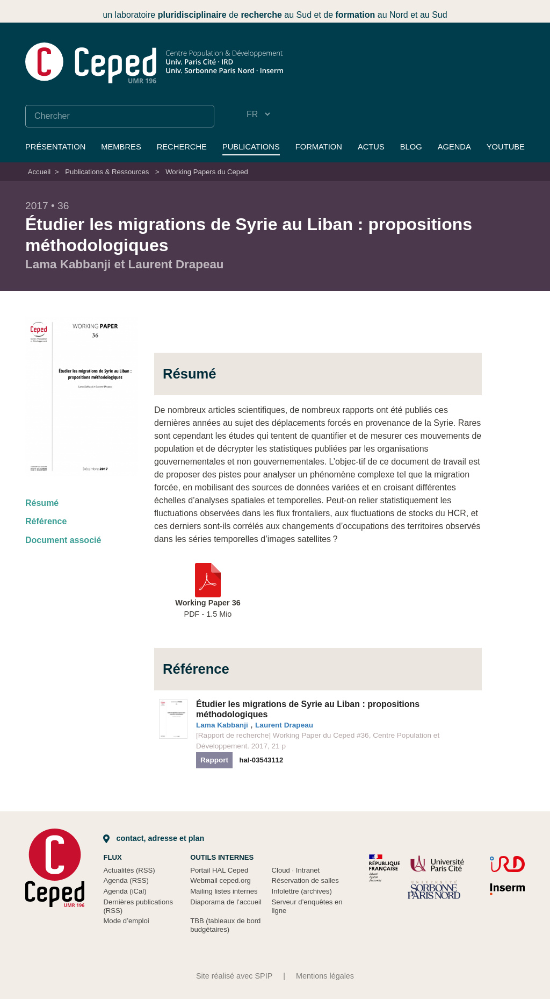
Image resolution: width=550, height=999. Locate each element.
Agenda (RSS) (126, 880)
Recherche (182, 146)
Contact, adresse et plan (153, 838)
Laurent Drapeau (284, 725)
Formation (318, 146)
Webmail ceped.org (220, 880)
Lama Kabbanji (222, 725)
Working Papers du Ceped (206, 172)
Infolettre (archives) (302, 891)
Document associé (63, 540)
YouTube (506, 146)
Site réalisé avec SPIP (234, 976)
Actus (371, 146)
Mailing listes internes (223, 891)
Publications (251, 146)
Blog (411, 146)
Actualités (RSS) (129, 870)
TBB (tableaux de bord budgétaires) (225, 925)
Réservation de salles (305, 880)
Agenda (454, 146)
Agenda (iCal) (124, 891)
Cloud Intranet (296, 870)
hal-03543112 (262, 760)
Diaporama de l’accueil (226, 902)
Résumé (42, 503)
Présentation (55, 146)
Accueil (39, 172)
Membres (121, 146)
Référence (46, 521)
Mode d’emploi (126, 921)
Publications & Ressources (107, 172)
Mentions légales (325, 976)
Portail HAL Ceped (219, 870)
